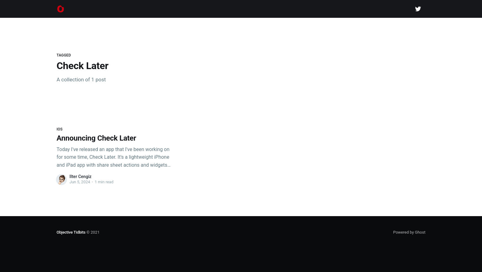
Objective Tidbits (71, 232)
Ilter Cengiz (80, 176)
